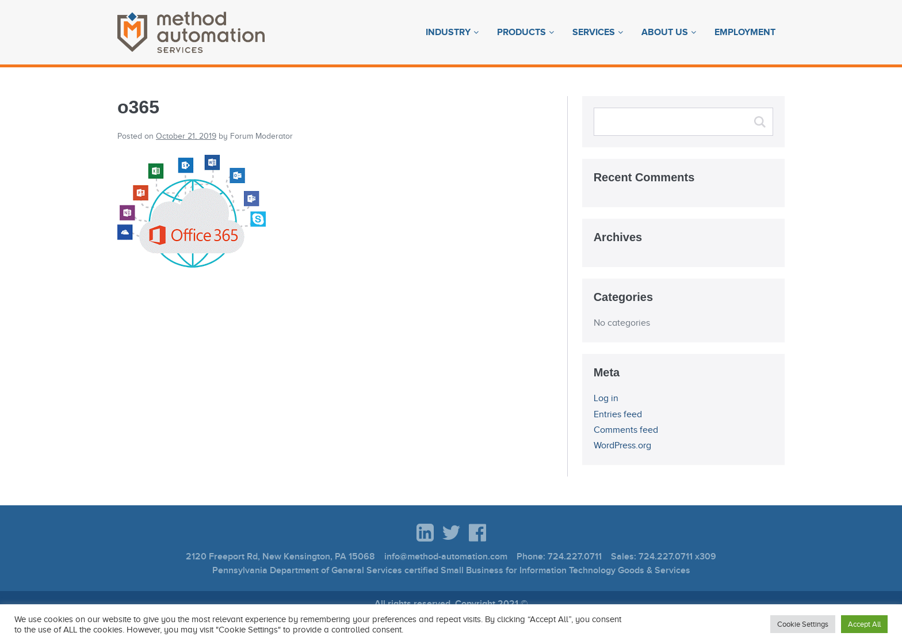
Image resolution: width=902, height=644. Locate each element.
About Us (664, 32)
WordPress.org (622, 445)
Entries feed (618, 414)
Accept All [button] (864, 624)
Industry (448, 32)
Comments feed (626, 430)
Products (521, 32)
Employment (744, 32)
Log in (606, 398)
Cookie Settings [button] (802, 624)
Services (593, 32)
